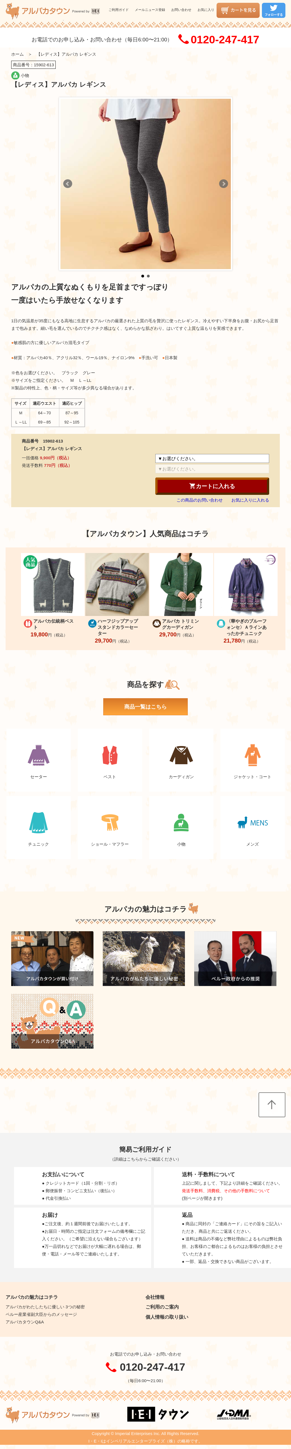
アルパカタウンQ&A (25, 1321)
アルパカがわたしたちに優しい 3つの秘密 (45, 1306)
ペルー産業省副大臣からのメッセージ (41, 1314)
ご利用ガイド (119, 10)
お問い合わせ (181, 10)
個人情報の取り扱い (167, 1316)
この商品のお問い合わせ (200, 500)
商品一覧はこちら (145, 707)
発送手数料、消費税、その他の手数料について (226, 1190)
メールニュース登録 (150, 10)
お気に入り (206, 10)
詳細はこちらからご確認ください (145, 1159)
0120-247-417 (225, 40)
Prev (67, 183)
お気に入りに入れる (250, 500)
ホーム (17, 54)
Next (223, 183)
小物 (25, 75)
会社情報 (155, 1297)
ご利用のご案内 (162, 1306)
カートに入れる (212, 486)
